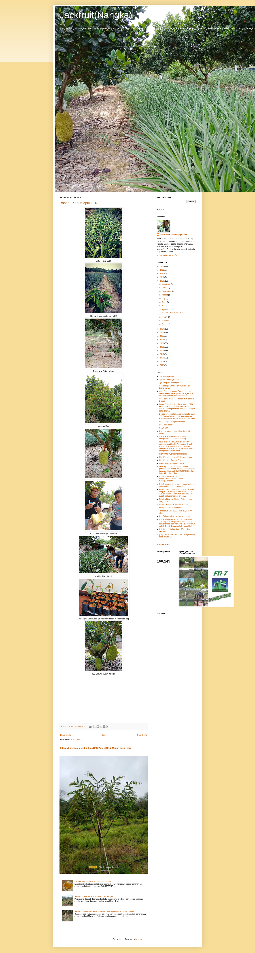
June (164, 302)
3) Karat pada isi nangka (169, 383)
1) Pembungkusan (166, 376)
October (165, 288)
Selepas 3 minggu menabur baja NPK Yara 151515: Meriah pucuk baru (95, 748)
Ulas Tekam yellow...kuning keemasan (175, 516)
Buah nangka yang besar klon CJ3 (173, 422)
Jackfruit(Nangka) (96, 15)
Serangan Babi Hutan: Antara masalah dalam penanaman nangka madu (104, 911)
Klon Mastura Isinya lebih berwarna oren (175, 457)
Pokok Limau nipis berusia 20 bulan (173, 505)
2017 (162, 329)
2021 (162, 270)
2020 (162, 274)
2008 (162, 361)
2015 (162, 336)
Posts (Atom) (76, 739)
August (165, 295)
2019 (162, 277)
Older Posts (142, 735)
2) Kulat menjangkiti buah (169, 379)
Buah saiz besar (165, 425)
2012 (162, 347)
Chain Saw (163, 428)
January (165, 324)
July (164, 298)
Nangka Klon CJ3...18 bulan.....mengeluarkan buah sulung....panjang (171, 478)
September (167, 291)
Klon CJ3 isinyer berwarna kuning (173, 454)
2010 (162, 354)
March (165, 317)
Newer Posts (65, 735)
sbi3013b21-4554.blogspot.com (173, 235)
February (166, 321)
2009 (162, 358)
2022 (162, 266)
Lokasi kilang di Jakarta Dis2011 (172, 463)
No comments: (80, 726)
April (164, 309)
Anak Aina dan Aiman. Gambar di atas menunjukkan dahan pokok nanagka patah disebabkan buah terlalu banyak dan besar (176, 393)
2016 (162, 332)
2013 (162, 343)
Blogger (138, 939)
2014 (162, 340)
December (166, 284)
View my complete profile (167, 255)
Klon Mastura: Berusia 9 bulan (171, 460)
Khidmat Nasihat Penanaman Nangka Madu (92, 881)
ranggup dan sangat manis (170, 508)
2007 (162, 365)
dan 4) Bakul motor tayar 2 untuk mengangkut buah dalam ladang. (172, 438)
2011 (162, 350)
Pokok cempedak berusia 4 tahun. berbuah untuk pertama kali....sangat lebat (177, 485)
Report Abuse (164, 544)
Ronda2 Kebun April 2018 (79, 203)
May (164, 306)
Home (104, 735)
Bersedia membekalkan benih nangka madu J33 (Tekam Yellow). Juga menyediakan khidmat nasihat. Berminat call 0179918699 (177, 416)
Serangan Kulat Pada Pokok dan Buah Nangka (93, 896)
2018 (162, 281)
